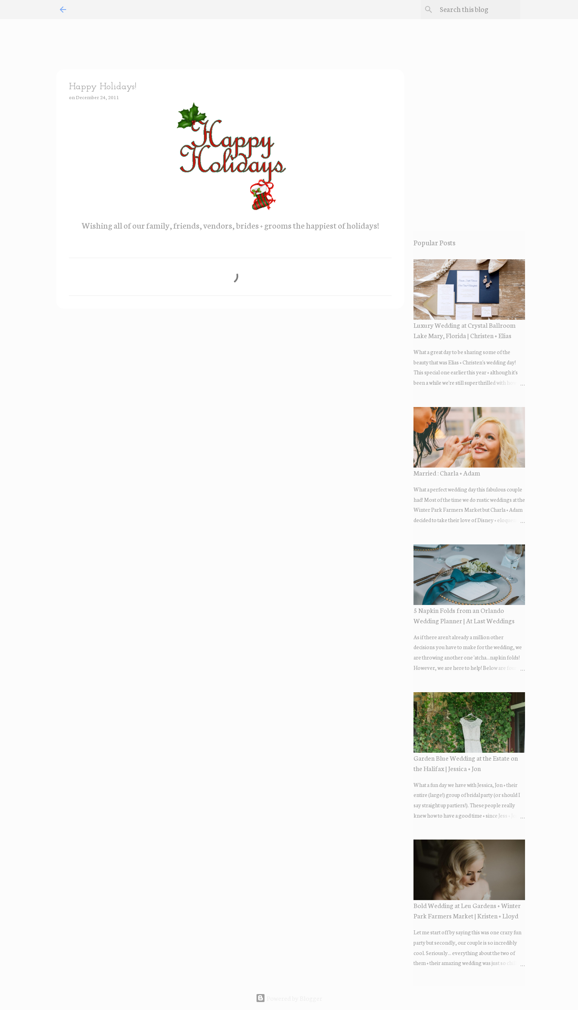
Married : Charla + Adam (446, 472)
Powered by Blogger (289, 997)
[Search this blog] (478, 9)
